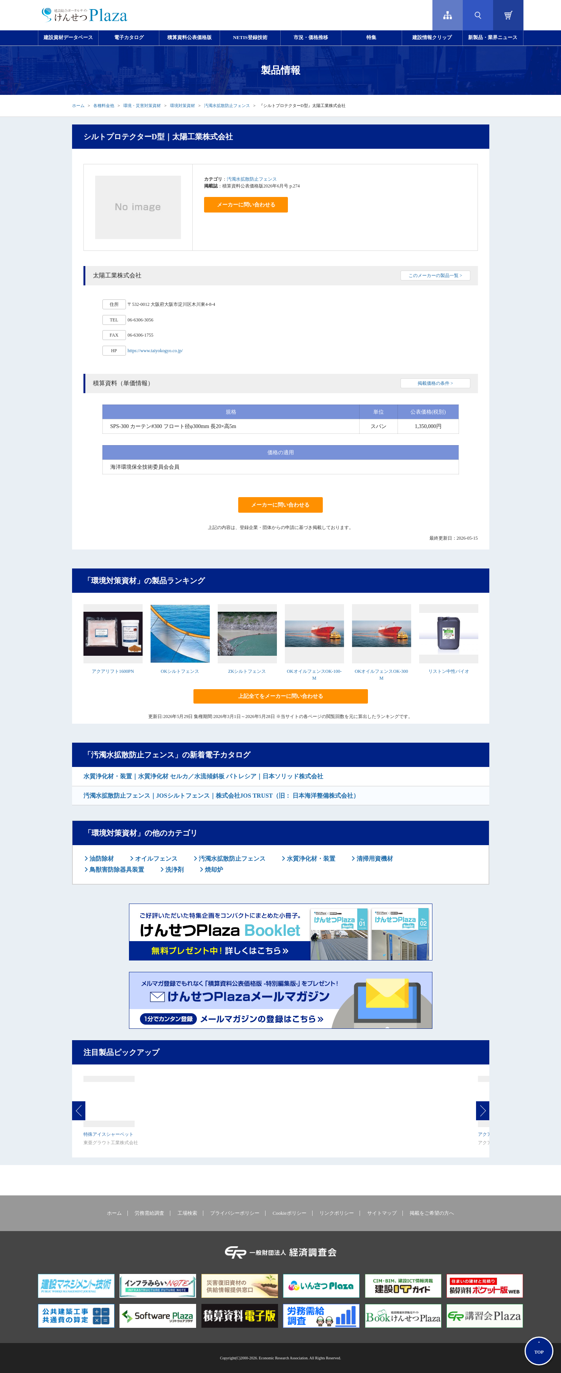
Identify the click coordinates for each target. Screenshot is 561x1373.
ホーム (78, 105)
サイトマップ (382, 1213)
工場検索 (187, 1213)
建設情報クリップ (432, 37)
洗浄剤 (174, 869)
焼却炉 (213, 869)
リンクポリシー (336, 1213)
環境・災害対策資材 (142, 105)
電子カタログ (129, 37)
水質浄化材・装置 (310, 858)
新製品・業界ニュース (492, 37)
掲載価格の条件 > (435, 383)
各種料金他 (103, 105)
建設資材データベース (68, 37)
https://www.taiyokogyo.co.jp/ (155, 350)
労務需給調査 (149, 1213)
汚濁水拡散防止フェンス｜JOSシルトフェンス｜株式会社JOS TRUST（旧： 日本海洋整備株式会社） (221, 795)
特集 (371, 37)
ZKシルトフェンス (247, 671)
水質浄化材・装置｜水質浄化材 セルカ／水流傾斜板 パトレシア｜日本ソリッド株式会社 (203, 776)
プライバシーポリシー (234, 1213)
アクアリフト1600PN (113, 671)
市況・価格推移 (311, 37)
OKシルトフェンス (180, 671)
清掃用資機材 (374, 858)
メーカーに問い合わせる (246, 205)
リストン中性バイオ (448, 671)
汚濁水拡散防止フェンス (227, 105)
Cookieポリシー (289, 1213)
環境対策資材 (182, 105)
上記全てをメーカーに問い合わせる (280, 696)
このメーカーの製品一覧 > (435, 275)
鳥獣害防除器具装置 (116, 869)
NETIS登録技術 (250, 37)
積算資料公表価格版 (189, 37)
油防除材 (101, 858)
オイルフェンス (156, 858)
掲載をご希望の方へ (432, 1213)
